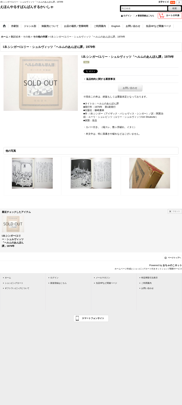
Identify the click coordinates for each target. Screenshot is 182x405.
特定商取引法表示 (149, 277)
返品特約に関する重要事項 (100, 79)
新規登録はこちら (146, 15)
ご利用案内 (146, 283)
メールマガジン (103, 277)
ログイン (127, 15)
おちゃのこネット (172, 265)
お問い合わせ (130, 88)
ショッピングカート (14, 283)
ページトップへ (174, 258)
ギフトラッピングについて (17, 288)
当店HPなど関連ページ (106, 283)
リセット (176, 211)
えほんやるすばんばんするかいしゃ (26, 7)
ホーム (8, 277)
